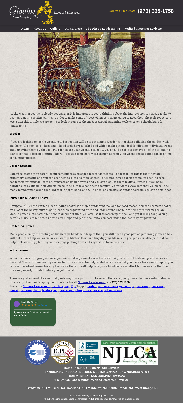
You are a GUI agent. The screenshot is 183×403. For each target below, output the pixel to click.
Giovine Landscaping (92, 282)
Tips (74, 286)
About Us (39, 28)
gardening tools (30, 290)
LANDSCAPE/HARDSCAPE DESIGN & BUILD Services (81, 372)
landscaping (50, 290)
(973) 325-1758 (156, 10)
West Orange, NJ (146, 388)
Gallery (55, 28)
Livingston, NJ (35, 388)
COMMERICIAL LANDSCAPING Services (97, 376)
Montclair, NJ (97, 388)
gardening (143, 286)
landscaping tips (71, 290)
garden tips (126, 286)
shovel (87, 290)
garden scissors (107, 286)
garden (91, 286)
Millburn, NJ (56, 388)
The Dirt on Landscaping (103, 28)
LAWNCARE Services (134, 372)
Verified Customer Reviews (143, 28)
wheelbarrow (113, 290)
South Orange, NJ (121, 388)
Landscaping (61, 286)
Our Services (73, 28)
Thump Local (132, 398)
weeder (98, 290)
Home (25, 28)
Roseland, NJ (76, 388)
